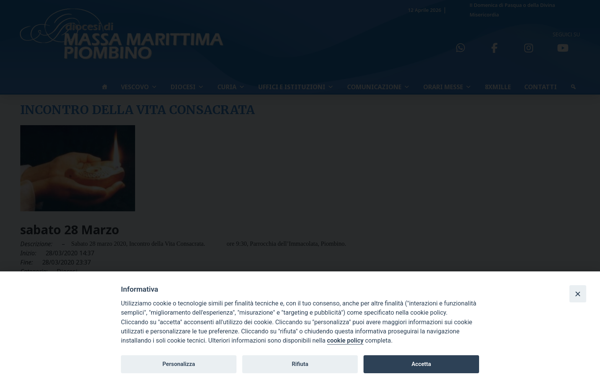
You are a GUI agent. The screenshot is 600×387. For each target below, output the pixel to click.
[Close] (577, 293)
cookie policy (345, 340)
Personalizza (178, 364)
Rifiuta (300, 364)
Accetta (421, 364)
